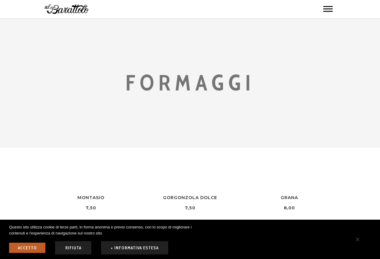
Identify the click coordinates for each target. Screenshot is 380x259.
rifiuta (73, 248)
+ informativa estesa (135, 248)
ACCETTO (27, 248)
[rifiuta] (357, 239)
